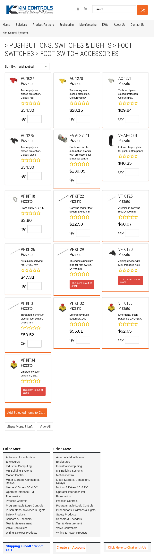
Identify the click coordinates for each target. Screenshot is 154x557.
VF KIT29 (77, 249)
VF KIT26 (28, 249)
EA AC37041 (79, 135)
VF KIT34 (28, 360)
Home (6, 25)
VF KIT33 (125, 303)
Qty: (23, 119)
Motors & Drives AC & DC (22, 487)
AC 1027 (27, 78)
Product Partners (43, 25)
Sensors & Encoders (18, 519)
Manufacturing (88, 25)
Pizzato (26, 83)
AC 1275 (27, 135)
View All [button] (45, 426)
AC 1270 (76, 78)
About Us (119, 25)
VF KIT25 (125, 196)
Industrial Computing (19, 466)
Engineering (67, 25)
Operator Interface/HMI (20, 491)
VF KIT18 (28, 196)
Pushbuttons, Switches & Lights (60, 45)
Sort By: (11, 66)
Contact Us (137, 25)
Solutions (21, 25)
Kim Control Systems (16, 33)
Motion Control (15, 475)
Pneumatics (13, 496)
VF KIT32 (77, 303)
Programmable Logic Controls (24, 505)
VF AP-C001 (127, 135)
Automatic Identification (20, 457)
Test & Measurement (19, 523)
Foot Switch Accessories (79, 54)
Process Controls (16, 500)
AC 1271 (125, 78)
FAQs (105, 25)
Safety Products (16, 514)
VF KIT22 (77, 196)
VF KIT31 (28, 303)
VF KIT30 (125, 249)
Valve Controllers (16, 528)
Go (142, 10)
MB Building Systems (19, 470)
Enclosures (13, 461)
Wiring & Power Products (21, 532)
